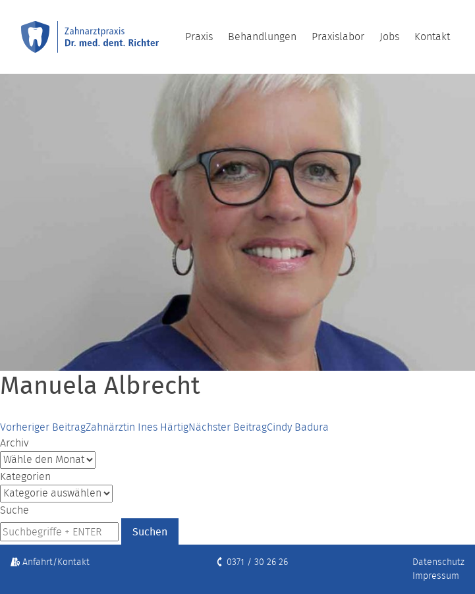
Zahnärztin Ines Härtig (94, 427)
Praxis (199, 36)
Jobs (389, 36)
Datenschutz (438, 561)
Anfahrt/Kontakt (50, 561)
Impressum (435, 575)
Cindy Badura (258, 427)
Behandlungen (262, 36)
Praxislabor (338, 36)
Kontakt (432, 36)
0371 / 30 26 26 (251, 561)
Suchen (149, 531)
